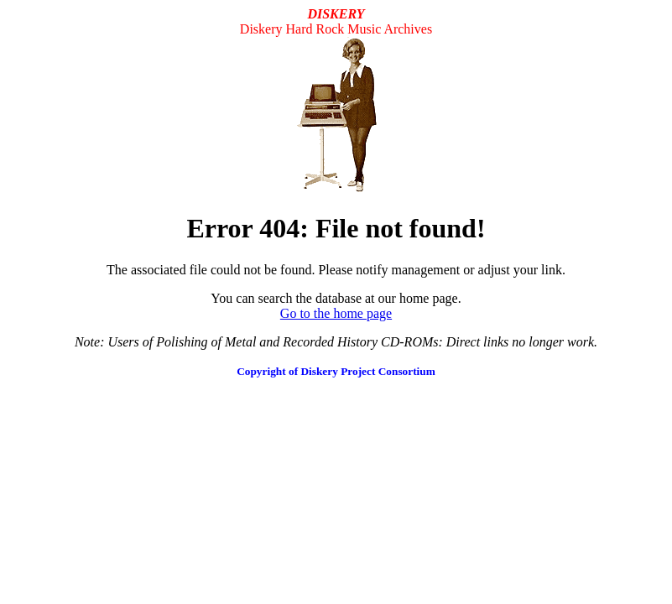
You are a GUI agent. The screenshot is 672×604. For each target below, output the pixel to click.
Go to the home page (336, 313)
